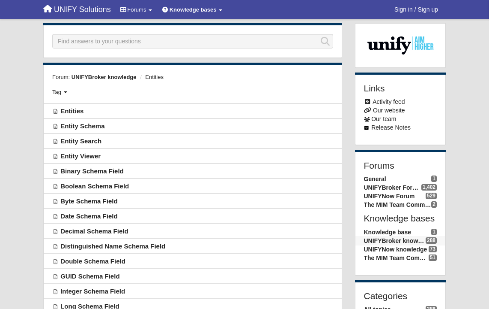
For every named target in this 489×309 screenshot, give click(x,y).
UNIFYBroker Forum (392, 187)
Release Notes (391, 127)
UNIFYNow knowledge (395, 249)
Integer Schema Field (92, 291)
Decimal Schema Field (94, 231)
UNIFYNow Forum (389, 196)
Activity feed (389, 101)
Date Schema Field (88, 216)
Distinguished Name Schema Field (112, 246)
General (375, 179)
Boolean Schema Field (94, 186)
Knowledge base (387, 232)
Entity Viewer (80, 156)
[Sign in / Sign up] (416, 9)
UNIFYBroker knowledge (104, 77)
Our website (389, 110)
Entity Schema (82, 126)
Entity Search (80, 141)
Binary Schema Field (92, 171)
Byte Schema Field (88, 201)
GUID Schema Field (89, 276)
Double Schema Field (92, 261)
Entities (154, 77)
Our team (383, 118)
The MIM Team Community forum (398, 204)
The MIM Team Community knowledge (396, 257)
